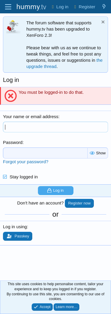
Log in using (15, 226)
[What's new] (104, 7)
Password (12, 142)
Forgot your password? (25, 161)
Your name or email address (30, 116)
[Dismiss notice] (102, 23)
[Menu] (8, 6)
